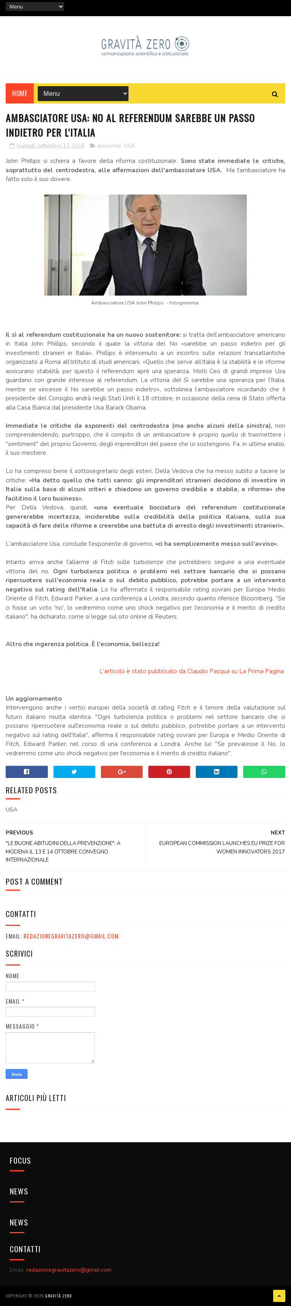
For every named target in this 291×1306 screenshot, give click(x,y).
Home (19, 93)
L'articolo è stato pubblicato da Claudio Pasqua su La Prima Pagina (192, 671)
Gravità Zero (58, 1296)
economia (109, 146)
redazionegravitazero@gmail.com (71, 936)
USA (129, 146)
